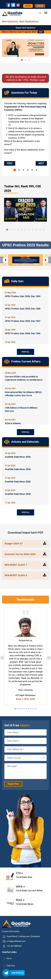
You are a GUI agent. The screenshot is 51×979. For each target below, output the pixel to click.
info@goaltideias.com (16, 941)
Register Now (13, 784)
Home (9, 958)
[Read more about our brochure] (44, 544)
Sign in (28, 6)
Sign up (40, 6)
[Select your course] (25, 758)
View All (25, 352)
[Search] (40, 13)
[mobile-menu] (46, 13)
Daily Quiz (11, 965)
